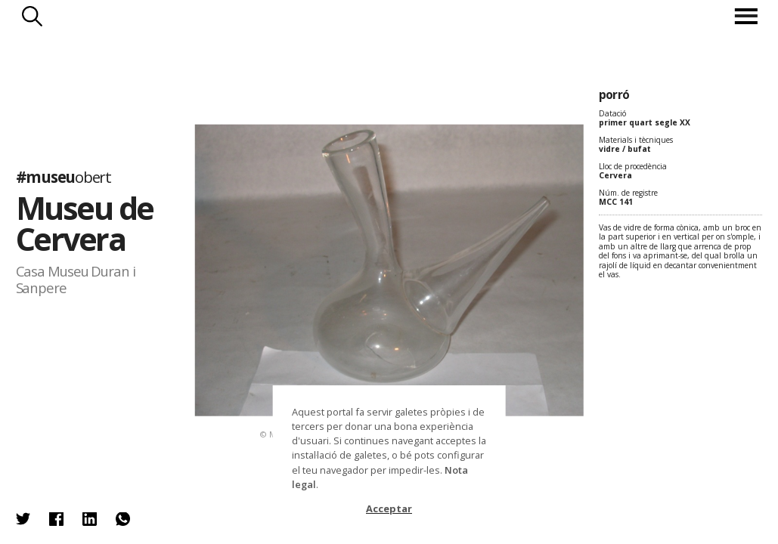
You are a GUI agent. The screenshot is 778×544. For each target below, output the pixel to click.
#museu (63, 176)
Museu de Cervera (84, 223)
